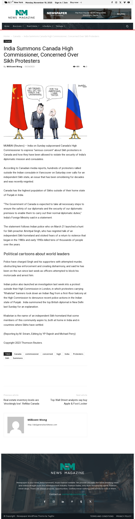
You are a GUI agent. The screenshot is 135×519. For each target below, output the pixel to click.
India (67, 354)
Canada (17, 36)
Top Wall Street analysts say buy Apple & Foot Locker (68, 401)
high (59, 354)
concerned (48, 354)
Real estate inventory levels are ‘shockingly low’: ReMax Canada (21, 401)
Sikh (7, 358)
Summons (18, 358)
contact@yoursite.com (74, 494)
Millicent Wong (14, 66)
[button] (127, 26)
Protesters (78, 354)
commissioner (32, 354)
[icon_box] (76, 3)
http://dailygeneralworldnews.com (42, 425)
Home (7, 36)
